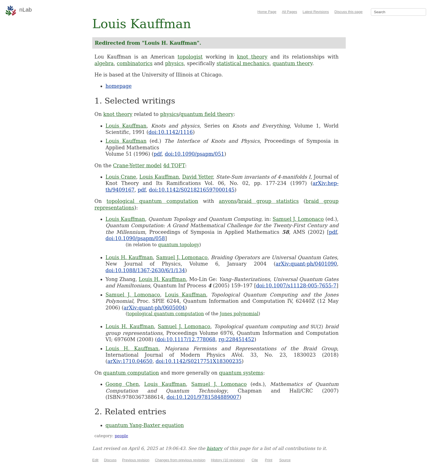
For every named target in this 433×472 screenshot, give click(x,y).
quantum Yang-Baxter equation (144, 425)
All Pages (289, 12)
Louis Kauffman (125, 126)
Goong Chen (122, 384)
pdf (158, 154)
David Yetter (197, 177)
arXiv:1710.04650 (129, 361)
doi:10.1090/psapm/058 (135, 238)
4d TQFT (174, 165)
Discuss (110, 460)
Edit (95, 460)
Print (268, 460)
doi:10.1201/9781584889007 (203, 397)
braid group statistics (268, 201)
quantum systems (241, 373)
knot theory (252, 57)
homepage (118, 86)
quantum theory (292, 63)
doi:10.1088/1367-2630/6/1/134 (145, 270)
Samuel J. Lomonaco (298, 219)
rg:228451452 (236, 339)
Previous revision (135, 460)
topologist (190, 57)
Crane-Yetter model (137, 165)
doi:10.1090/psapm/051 (194, 154)
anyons (228, 201)
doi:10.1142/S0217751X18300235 (198, 361)
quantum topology (178, 244)
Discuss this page (348, 12)
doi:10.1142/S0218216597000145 (191, 190)
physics (174, 63)
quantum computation (131, 373)
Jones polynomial (239, 313)
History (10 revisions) (228, 460)
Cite (255, 460)
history (214, 448)
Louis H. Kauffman (129, 257)
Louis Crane (120, 177)
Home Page (266, 12)
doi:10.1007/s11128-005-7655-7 (296, 285)
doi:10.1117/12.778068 (186, 339)
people (121, 436)
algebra (104, 63)
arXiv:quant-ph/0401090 (306, 264)
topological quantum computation (152, 201)
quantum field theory (207, 114)
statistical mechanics (243, 63)
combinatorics (134, 63)
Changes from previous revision (180, 460)
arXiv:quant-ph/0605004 (154, 308)
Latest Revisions (316, 12)
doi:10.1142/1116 (171, 132)
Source (285, 460)
